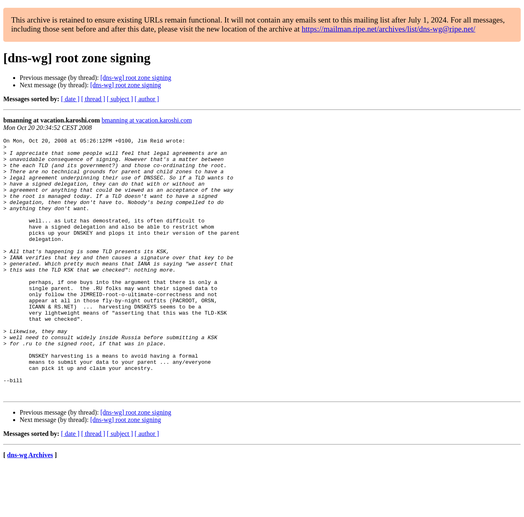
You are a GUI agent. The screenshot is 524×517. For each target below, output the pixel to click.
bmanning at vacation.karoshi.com (147, 120)
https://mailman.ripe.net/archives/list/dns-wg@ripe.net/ (388, 29)
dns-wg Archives (30, 506)
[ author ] (147, 98)
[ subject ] (120, 98)
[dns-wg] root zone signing (135, 77)
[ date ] (70, 98)
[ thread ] (93, 98)
